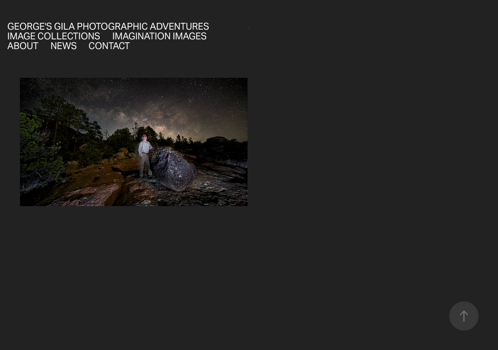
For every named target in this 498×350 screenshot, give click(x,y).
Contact (109, 46)
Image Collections (53, 36)
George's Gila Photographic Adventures (108, 26)
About (22, 46)
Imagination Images (159, 36)
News (64, 46)
